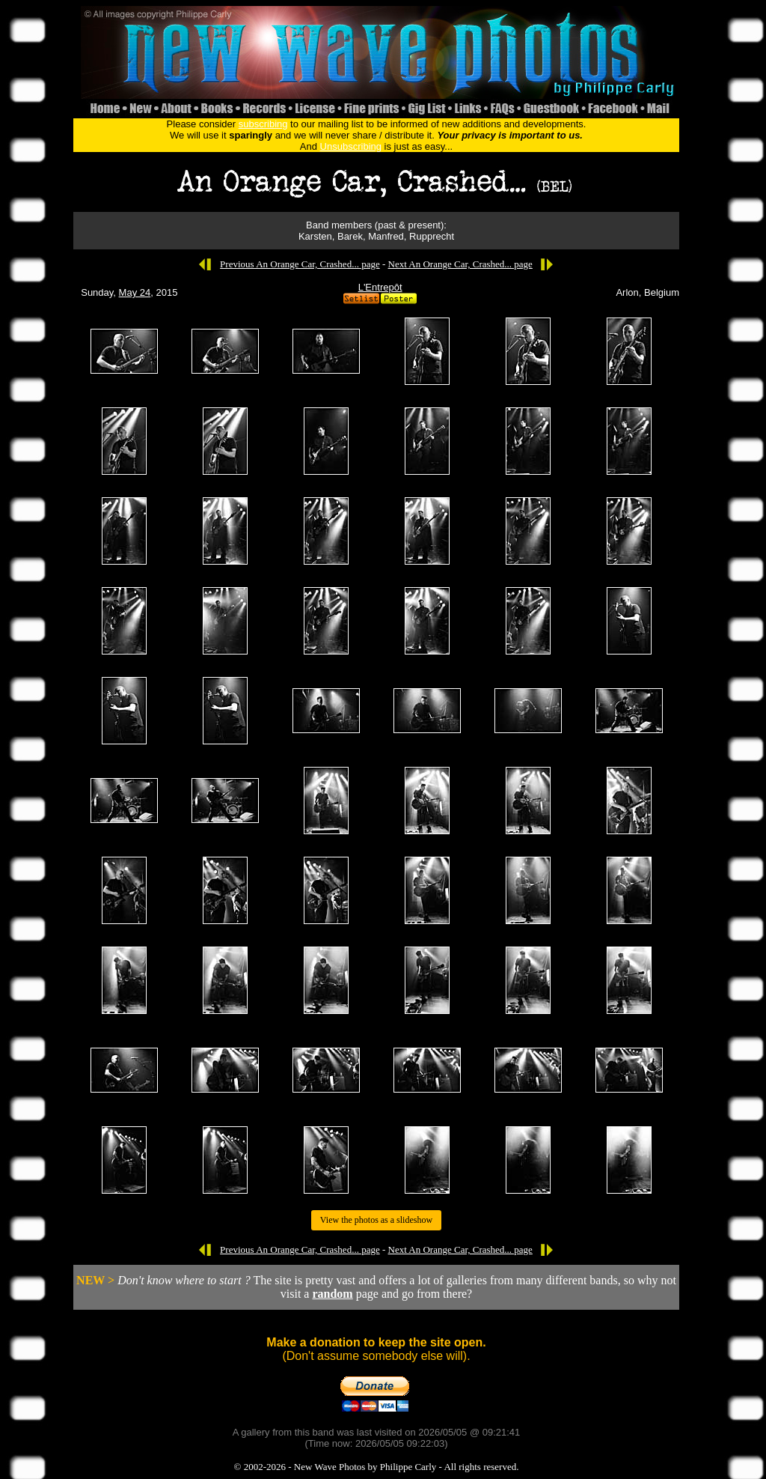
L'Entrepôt (380, 287)
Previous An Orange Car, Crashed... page (300, 264)
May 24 (135, 292)
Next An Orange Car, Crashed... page (460, 264)
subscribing (263, 124)
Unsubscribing (351, 146)
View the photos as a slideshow (376, 1220)
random (332, 1293)
